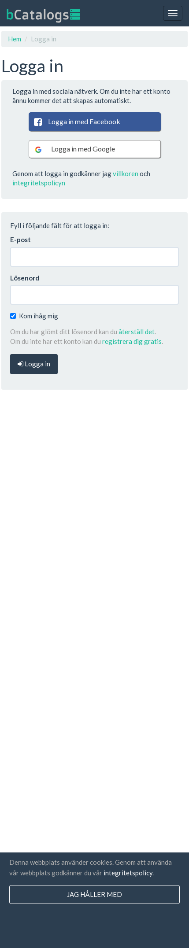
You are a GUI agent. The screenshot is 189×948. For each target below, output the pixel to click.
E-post (20, 239)
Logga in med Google (74, 149)
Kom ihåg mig (34, 316)
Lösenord (24, 278)
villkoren (125, 173)
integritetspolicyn (38, 183)
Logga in (34, 364)
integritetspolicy (128, 873)
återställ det (137, 332)
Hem (14, 39)
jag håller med (94, 894)
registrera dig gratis (132, 341)
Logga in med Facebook (76, 121)
